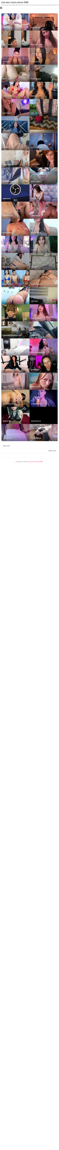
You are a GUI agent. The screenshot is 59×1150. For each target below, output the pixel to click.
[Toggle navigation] (1, 8)
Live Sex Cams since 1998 (14, 2)
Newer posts (52, 451)
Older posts (6, 446)
